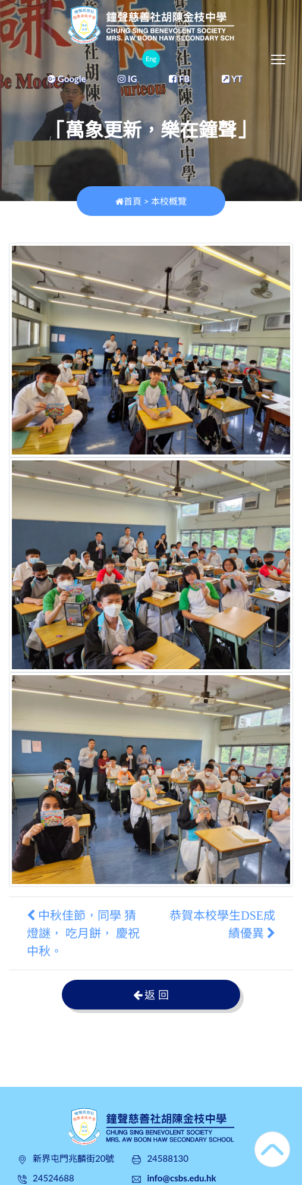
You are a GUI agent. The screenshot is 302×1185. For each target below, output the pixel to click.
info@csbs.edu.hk (181, 1178)
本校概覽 (169, 201)
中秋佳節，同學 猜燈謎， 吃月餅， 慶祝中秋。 (83, 933)
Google (67, 78)
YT (232, 78)
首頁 (128, 201)
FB (179, 78)
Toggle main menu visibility (279, 56)
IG (127, 78)
